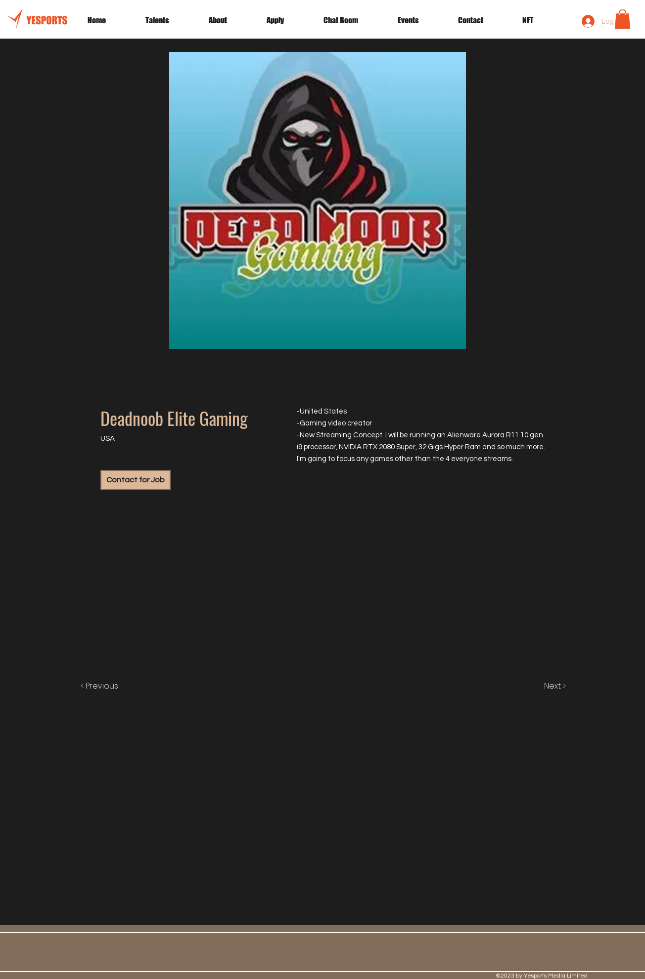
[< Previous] (109, 686)
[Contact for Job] (135, 480)
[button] (420, 20)
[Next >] (544, 686)
